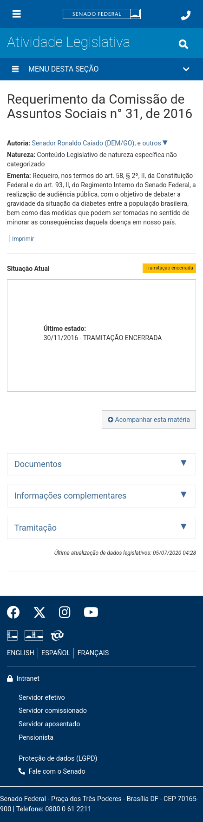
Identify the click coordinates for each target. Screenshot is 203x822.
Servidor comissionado (53, 711)
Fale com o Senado (52, 772)
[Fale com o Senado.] (185, 15)
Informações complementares (70, 495)
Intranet (23, 679)
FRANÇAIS (93, 653)
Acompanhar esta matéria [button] (149, 419)
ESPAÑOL (55, 653)
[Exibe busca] (183, 44)
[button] (101, 69)
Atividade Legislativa (69, 42)
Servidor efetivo (42, 698)
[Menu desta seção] (15, 69)
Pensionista (36, 738)
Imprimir (23, 238)
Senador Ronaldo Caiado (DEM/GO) (83, 143)
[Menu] (17, 14)
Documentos (38, 464)
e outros (150, 143)
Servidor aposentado (49, 724)
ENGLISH (20, 653)
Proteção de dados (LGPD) (58, 759)
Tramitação (35, 528)
